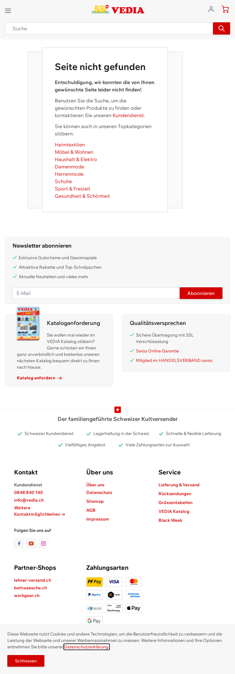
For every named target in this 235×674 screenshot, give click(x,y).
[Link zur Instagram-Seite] (43, 543)
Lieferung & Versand (179, 485)
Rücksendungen (175, 493)
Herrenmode (69, 174)
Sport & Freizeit (72, 189)
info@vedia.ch (29, 500)
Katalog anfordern (39, 378)
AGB (90, 510)
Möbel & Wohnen (74, 152)
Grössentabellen (175, 502)
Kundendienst (128, 115)
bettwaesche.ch (30, 588)
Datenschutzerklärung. (86, 647)
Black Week (170, 520)
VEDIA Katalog (174, 511)
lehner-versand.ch (32, 580)
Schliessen (26, 661)
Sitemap (95, 501)
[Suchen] (221, 28)
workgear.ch (26, 595)
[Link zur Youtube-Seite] (32, 543)
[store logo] (117, 9)
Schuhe (63, 181)
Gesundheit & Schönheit (82, 196)
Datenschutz (99, 492)
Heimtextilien (70, 145)
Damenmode (69, 167)
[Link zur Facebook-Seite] (20, 543)
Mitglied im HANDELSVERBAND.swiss (174, 360)
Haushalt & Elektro (76, 159)
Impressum (97, 519)
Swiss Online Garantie (157, 351)
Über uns (95, 485)
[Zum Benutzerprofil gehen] (213, 8)
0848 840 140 (28, 492)
